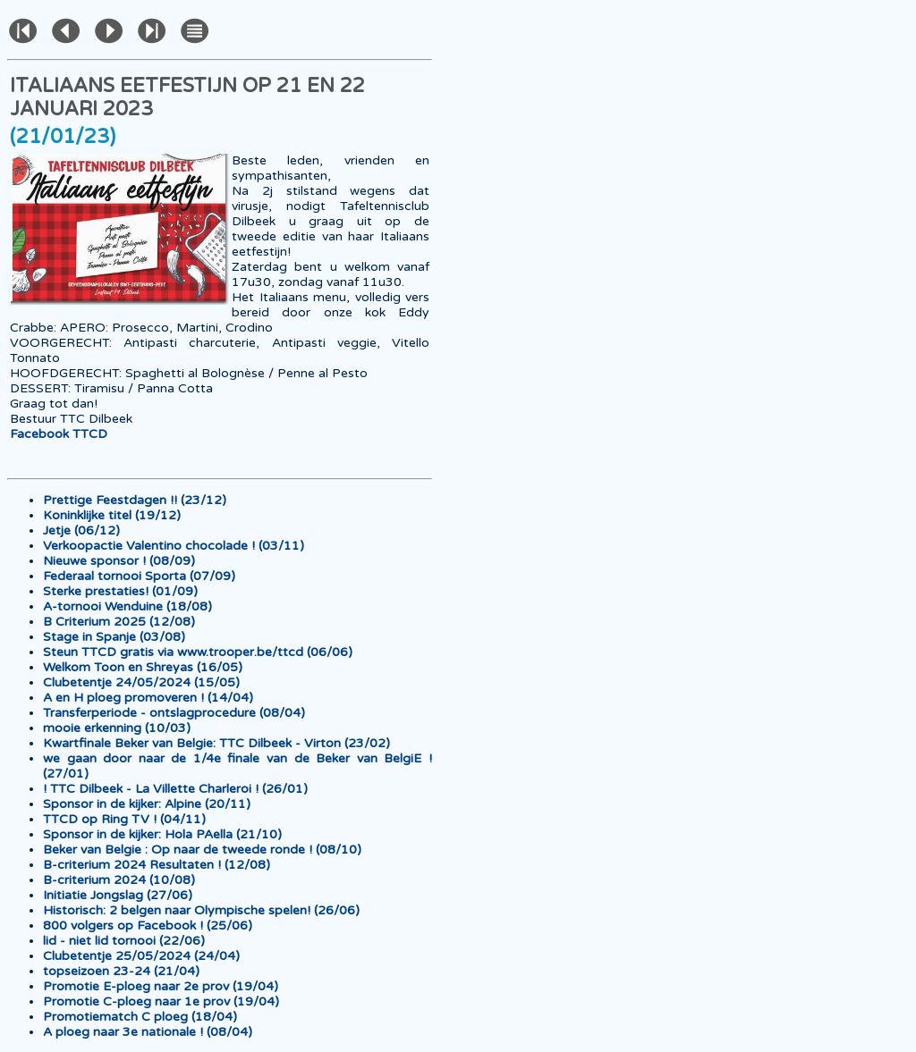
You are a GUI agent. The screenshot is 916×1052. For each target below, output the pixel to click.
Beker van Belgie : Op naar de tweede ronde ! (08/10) (202, 849)
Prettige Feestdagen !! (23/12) (134, 500)
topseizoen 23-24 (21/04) (121, 971)
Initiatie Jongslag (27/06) (117, 895)
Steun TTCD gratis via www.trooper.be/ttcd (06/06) (197, 652)
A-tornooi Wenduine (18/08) (127, 606)
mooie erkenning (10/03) (117, 728)
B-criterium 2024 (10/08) (119, 880)
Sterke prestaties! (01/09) (120, 591)
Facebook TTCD (58, 434)
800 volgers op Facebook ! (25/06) (147, 925)
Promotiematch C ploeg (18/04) (140, 1016)
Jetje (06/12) (81, 530)
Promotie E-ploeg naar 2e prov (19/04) (160, 986)
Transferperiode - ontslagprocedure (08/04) (174, 712)
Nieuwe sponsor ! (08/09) (119, 560)
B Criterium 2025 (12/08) (119, 621)
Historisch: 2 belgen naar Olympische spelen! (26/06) (201, 910)
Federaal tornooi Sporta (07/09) (139, 576)
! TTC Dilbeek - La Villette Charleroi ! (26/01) (175, 788)
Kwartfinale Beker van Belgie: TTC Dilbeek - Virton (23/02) (216, 743)
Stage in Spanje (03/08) (114, 636)
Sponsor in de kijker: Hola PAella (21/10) (162, 834)
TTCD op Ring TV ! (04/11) (124, 819)
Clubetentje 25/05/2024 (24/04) (141, 956)
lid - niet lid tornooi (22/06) (124, 940)
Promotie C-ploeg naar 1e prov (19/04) (161, 1001)
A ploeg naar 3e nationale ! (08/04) (147, 1031)
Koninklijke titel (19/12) (112, 515)
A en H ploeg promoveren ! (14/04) (148, 697)
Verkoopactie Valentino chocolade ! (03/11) (173, 545)
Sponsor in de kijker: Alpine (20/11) (146, 804)
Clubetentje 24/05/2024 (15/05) (141, 682)
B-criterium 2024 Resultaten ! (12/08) (156, 864)
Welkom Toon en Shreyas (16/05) (142, 667)
